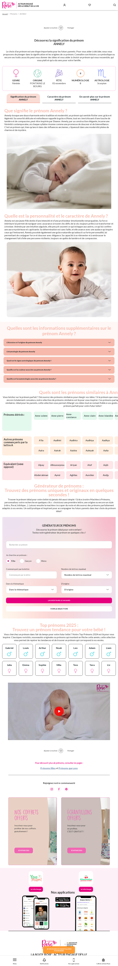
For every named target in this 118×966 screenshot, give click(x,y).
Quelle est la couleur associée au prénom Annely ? (29, 370)
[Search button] (114, 5)
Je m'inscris (23, 850)
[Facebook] (59, 789)
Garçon (28, 561)
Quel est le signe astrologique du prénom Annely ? (29, 361)
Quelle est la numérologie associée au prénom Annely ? (31, 379)
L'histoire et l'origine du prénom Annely (24, 342)
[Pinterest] (66, 789)
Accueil (5, 14)
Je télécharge (35, 889)
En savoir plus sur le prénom (94, 98)
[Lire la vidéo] (59, 711)
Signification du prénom (23, 98)
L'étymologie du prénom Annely (21, 351)
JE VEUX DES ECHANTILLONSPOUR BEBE (59, 950)
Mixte (43, 561)
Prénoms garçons (68, 768)
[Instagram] (52, 789)
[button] (15, 961)
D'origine (65, 583)
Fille (13, 561)
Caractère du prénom (59, 98)
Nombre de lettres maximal (73, 569)
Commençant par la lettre (17, 569)
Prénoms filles (48, 768)
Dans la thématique (15, 583)
